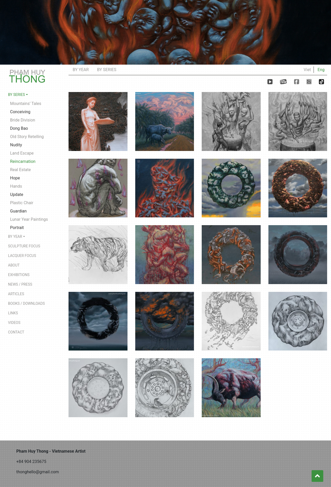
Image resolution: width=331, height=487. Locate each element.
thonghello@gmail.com (37, 471)
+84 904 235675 (31, 461)
